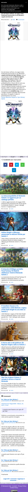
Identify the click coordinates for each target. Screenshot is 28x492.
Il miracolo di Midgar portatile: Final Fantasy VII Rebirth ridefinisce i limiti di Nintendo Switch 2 (12, 272)
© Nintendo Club (6, 486)
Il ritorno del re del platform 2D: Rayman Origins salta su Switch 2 (13, 344)
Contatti (14, 486)
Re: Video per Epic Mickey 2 (9, 399)
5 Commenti (21, 19)
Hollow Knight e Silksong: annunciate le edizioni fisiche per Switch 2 (13, 234)
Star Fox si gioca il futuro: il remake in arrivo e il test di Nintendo (11, 379)
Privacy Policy (22, 486)
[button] (26, 2)
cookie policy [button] (12, 9)
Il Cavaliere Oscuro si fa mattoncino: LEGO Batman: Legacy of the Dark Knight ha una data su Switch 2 (13, 308)
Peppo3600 (5, 451)
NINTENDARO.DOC (7, 401)
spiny (4, 461)
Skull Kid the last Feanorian (9, 422)
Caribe (11, 208)
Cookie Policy (14, 487)
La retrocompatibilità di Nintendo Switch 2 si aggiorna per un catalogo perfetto (13, 198)
